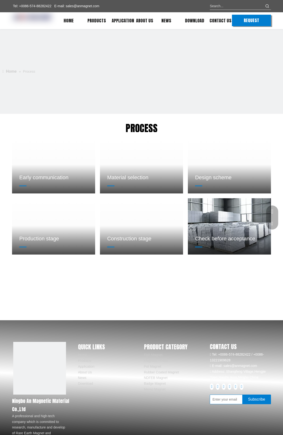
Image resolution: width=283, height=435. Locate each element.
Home (82, 355)
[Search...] (237, 6)
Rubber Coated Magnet (161, 372)
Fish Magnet (153, 355)
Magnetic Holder (156, 361)
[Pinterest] (235, 387)
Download (85, 383)
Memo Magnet (154, 389)
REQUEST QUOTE (251, 21)
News (82, 378)
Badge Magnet (155, 383)
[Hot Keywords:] (267, 6)
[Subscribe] (256, 399)
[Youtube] (224, 387)
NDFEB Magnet (156, 378)
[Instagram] (229, 387)
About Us (85, 372)
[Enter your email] (231, 399)
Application (86, 366)
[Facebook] (212, 387)
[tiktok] (242, 387)
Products (84, 361)
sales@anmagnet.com (82, 6)
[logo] (39, 368)
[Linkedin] (218, 387)
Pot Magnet (152, 366)
